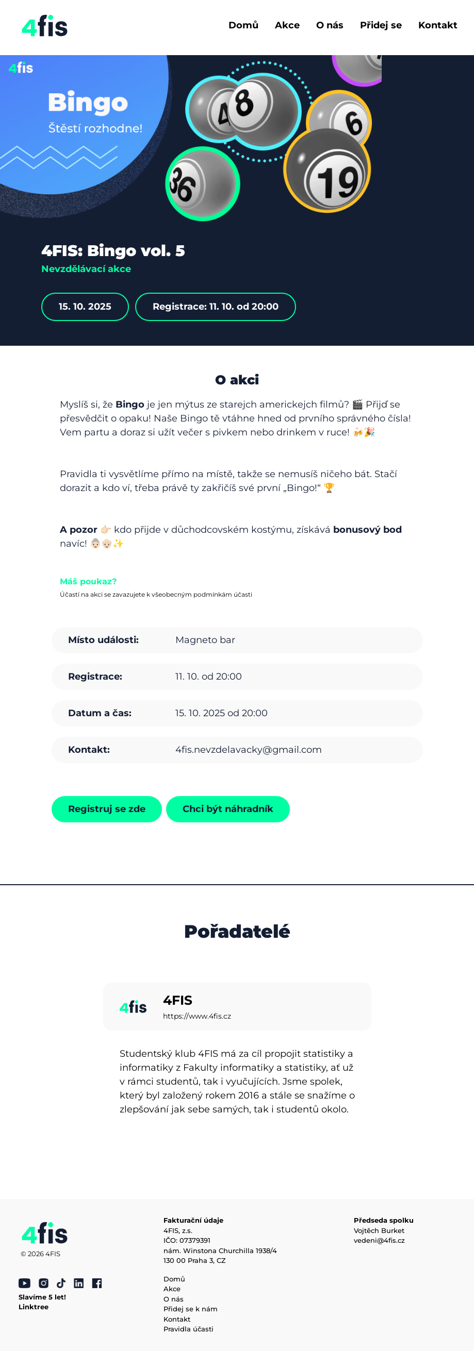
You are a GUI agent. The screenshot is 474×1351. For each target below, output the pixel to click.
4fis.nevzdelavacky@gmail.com (248, 749)
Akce (287, 25)
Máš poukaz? (88, 581)
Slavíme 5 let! (42, 1297)
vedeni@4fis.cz (379, 1240)
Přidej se (381, 25)
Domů (243, 25)
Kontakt (437, 25)
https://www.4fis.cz (197, 1016)
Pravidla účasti (189, 1329)
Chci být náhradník (228, 809)
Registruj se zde (106, 809)
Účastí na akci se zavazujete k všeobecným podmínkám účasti (156, 594)
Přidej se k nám (191, 1309)
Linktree (33, 1307)
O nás (330, 25)
